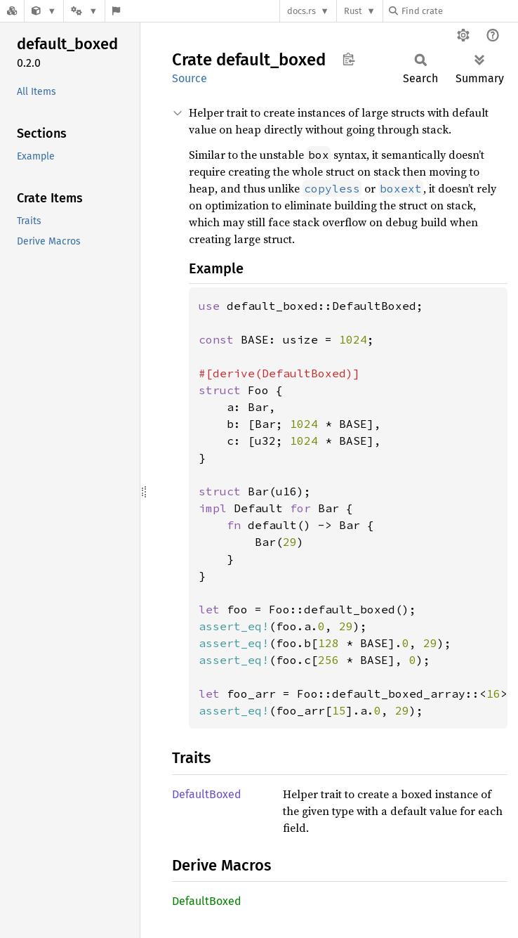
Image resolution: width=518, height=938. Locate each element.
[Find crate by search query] (459, 11)
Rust (353, 11)
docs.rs (301, 11)
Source (189, 78)
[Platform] (84, 11)
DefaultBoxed (206, 794)
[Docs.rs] (12, 11)
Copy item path (348, 59)
